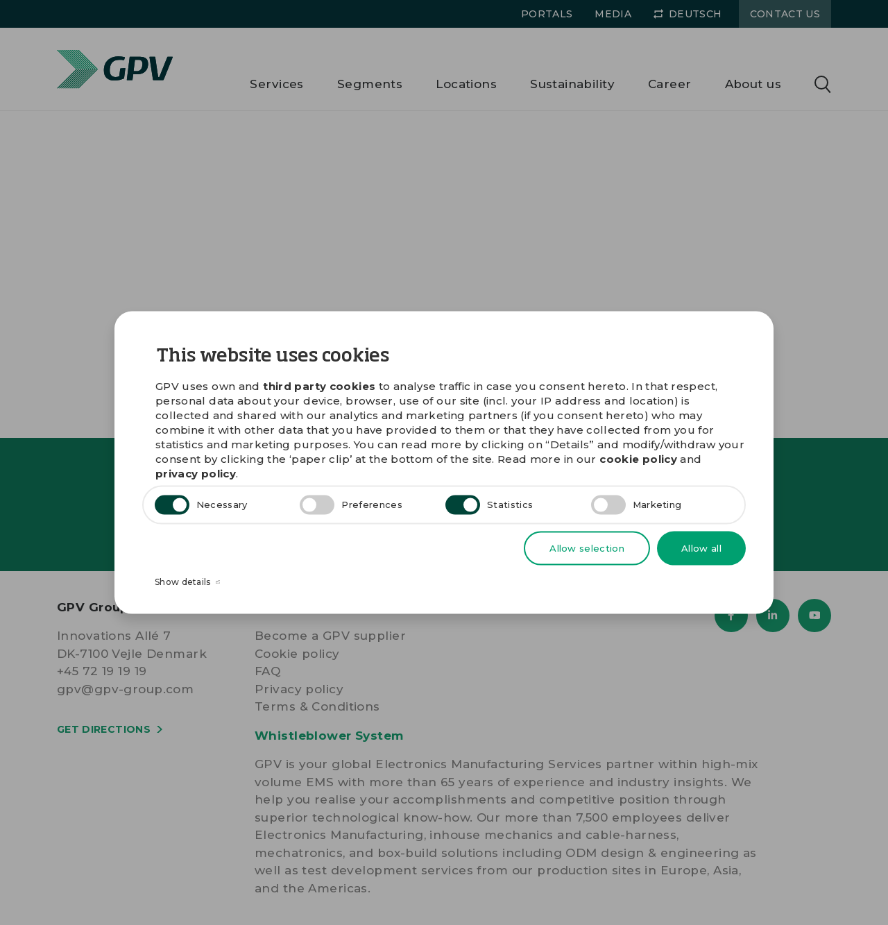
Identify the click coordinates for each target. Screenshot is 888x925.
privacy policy (195, 473)
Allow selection (586, 547)
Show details (187, 582)
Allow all (701, 547)
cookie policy (638, 458)
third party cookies (319, 385)
